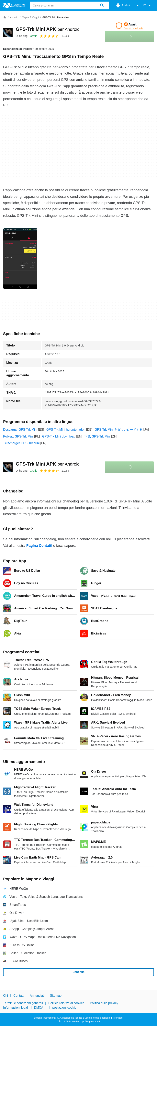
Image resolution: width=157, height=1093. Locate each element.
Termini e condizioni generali (23, 1003)
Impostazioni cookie (62, 1007)
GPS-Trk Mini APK (48, 29)
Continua (78, 972)
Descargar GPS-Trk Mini (20, 429)
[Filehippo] (14, 5)
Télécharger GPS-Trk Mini (21, 443)
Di (22, 35)
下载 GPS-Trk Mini (97, 436)
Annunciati (37, 995)
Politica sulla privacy (104, 1003)
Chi (5, 995)
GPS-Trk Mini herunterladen (65, 429)
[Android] (14, 17)
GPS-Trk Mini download (58, 436)
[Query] (69, 5)
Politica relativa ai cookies (66, 1003)
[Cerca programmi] (102, 5)
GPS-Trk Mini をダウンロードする (119, 429)
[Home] (4, 17)
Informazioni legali (15, 1007)
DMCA (38, 1007)
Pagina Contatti (39, 546)
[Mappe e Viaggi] (30, 17)
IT (147, 5)
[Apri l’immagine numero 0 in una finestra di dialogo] (20, 258)
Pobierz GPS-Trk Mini (18, 436)
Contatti (18, 995)
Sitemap (56, 995)
